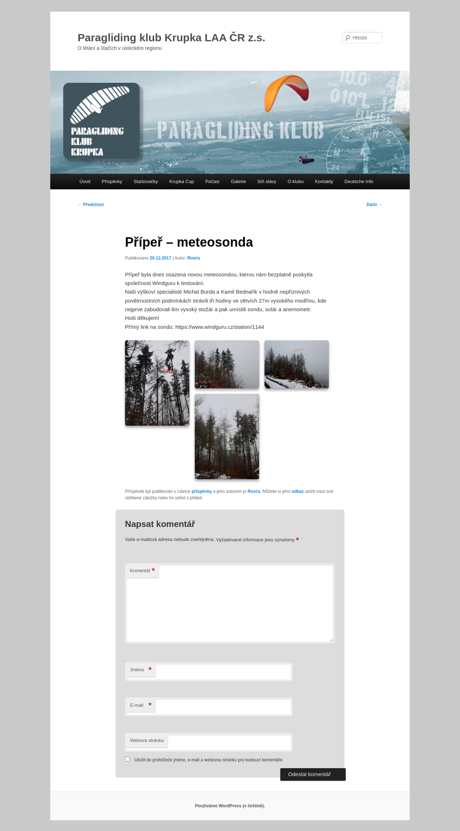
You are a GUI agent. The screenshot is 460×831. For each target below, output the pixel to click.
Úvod (84, 181)
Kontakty (324, 181)
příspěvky (202, 491)
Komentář (142, 571)
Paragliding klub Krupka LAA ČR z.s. (171, 37)
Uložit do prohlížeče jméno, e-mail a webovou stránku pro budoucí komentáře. (209, 759)
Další (374, 204)
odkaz (297, 491)
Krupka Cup (181, 181)
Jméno (141, 670)
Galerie (238, 181)
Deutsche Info (359, 181)
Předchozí (91, 204)
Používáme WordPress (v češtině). (230, 805)
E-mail (141, 705)
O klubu (296, 181)
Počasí (212, 181)
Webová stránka (147, 740)
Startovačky (146, 181)
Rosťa (193, 258)
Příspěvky (112, 181)
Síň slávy (266, 181)
